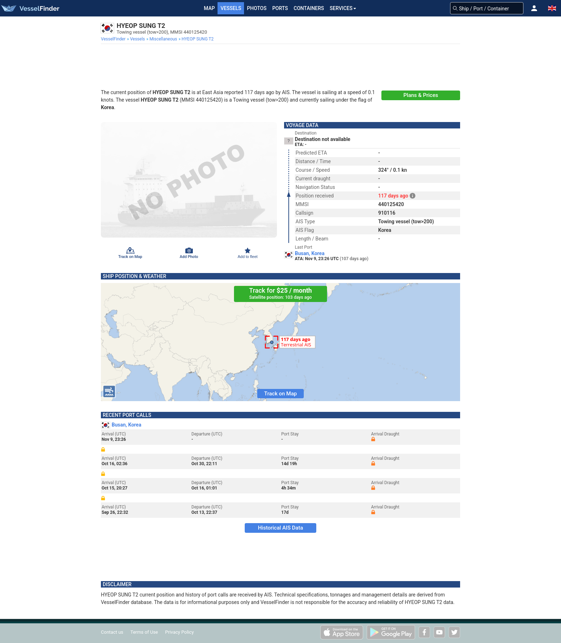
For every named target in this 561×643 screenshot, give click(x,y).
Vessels (230, 8)
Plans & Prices (421, 95)
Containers (309, 8)
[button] (534, 8)
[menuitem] (114, 39)
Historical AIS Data (280, 528)
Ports (280, 8)
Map (209, 8)
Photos (257, 8)
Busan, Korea (310, 253)
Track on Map (280, 393)
